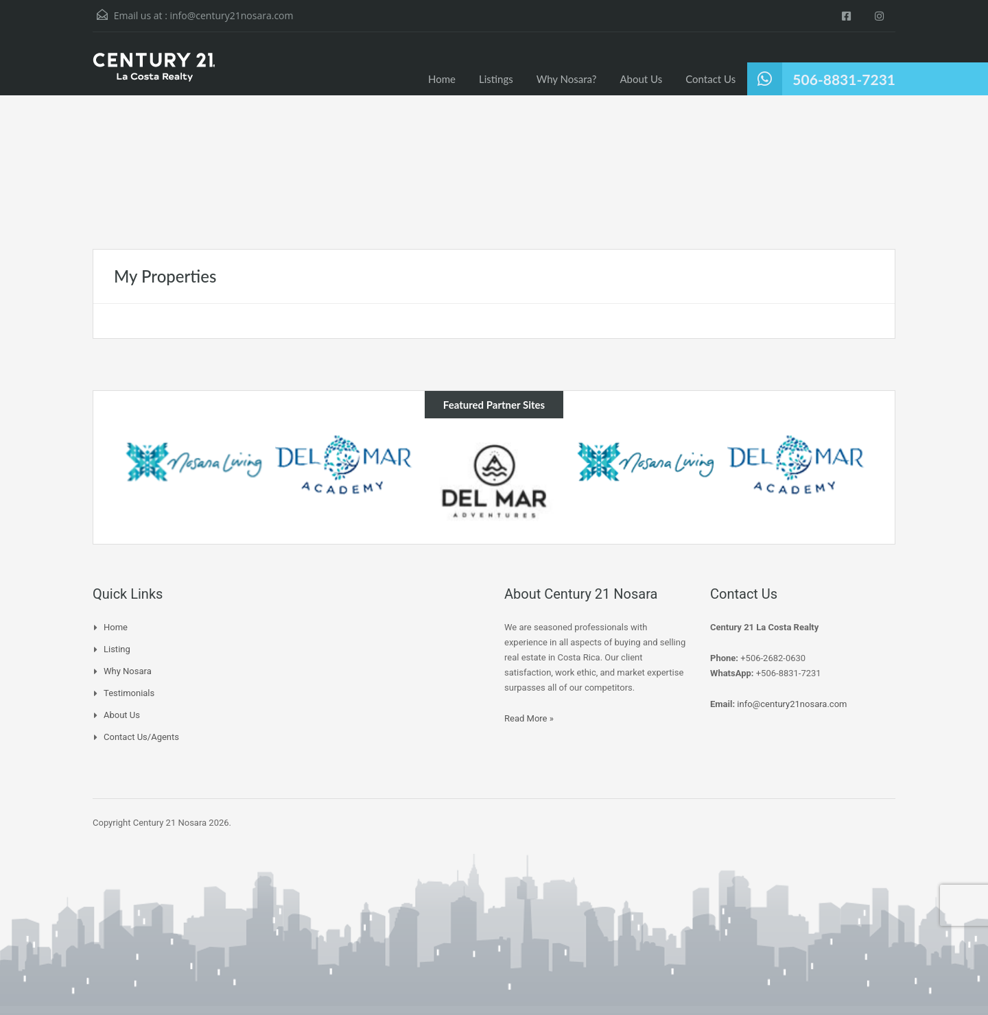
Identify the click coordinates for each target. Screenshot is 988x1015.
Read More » (529, 718)
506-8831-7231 (843, 79)
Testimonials (129, 693)
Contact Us (710, 79)
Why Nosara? (567, 79)
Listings (496, 79)
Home (442, 79)
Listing (117, 649)
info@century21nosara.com (231, 15)
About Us (641, 79)
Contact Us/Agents (141, 737)
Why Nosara (128, 671)
